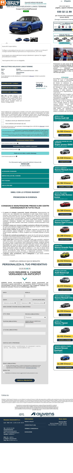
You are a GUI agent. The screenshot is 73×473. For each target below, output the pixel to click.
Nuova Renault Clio (64, 298)
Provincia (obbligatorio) (32, 314)
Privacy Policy (29, 421)
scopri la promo (65, 135)
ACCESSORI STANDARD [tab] (9, 171)
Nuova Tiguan (61, 323)
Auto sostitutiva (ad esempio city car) (15, 123)
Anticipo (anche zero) (39, 299)
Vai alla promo (65, 315)
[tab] (25, 185)
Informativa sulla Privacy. (31, 367)
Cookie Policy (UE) (30, 425)
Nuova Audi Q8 (62, 118)
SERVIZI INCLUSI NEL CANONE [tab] (11, 175)
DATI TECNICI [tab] (6, 180)
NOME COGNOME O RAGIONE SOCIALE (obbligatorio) (17, 306)
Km (21, 299)
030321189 (25, 164)
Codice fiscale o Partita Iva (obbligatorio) (32, 322)
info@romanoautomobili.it (10, 431)
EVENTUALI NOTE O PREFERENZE (11, 343)
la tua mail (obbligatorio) (10, 329)
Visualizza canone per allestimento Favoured (17, 120)
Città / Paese (6, 314)
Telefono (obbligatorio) (10, 321)
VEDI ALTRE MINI (7, 185)
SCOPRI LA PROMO (65, 187)
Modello (27, 292)
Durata (5, 299)
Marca (5, 292)
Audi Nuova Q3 (62, 272)
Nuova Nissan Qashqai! (61, 349)
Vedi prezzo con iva (40, 88)
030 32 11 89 (64, 11)
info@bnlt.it (11, 434)
